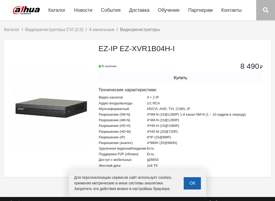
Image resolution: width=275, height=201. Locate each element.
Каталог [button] (57, 10)
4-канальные (101, 29)
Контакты (231, 10)
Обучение (168, 10)
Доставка (139, 10)
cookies (164, 177)
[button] (265, 10)
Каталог (12, 29)
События (111, 10)
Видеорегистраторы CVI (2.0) (54, 29)
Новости (83, 10)
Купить (180, 77)
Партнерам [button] (200, 10)
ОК (192, 183)
